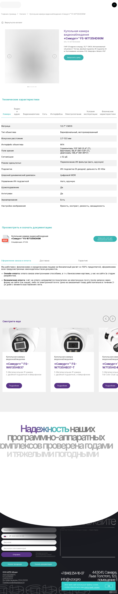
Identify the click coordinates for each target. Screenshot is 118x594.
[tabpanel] (59, 174)
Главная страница (8, 14)
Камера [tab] (7, 114)
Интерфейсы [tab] (56, 114)
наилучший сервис (92, 587)
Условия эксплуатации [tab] (90, 112)
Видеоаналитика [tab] (31, 114)
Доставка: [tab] (45, 260)
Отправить (16, 554)
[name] (29, 530)
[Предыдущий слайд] (9, 56)
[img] (10, 5)
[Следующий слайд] (55, 56)
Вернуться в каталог (13, 22)
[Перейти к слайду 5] (35, 86)
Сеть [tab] (44, 114)
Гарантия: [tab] (83, 260)
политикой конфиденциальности (45, 556)
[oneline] (29, 548)
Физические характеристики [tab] (108, 112)
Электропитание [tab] (73, 114)
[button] (73, 57)
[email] (29, 542)
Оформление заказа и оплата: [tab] (16, 260)
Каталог (23, 14)
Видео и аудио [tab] (17, 111)
